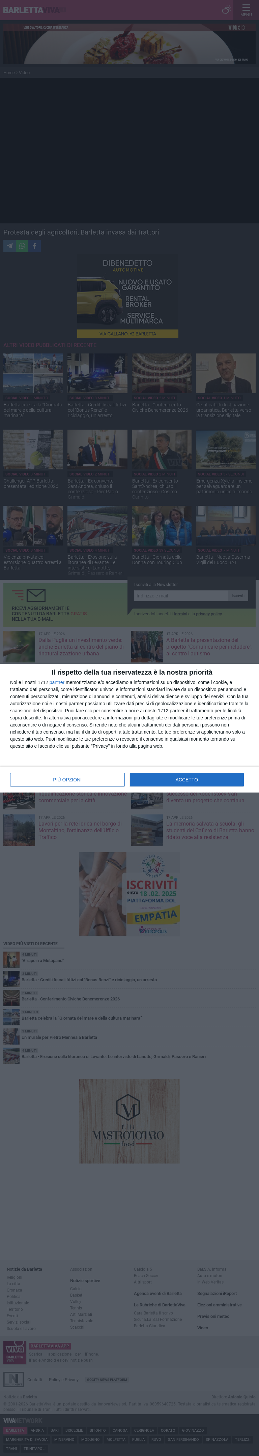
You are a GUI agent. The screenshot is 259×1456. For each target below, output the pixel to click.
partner (57, 682)
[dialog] (129, 728)
